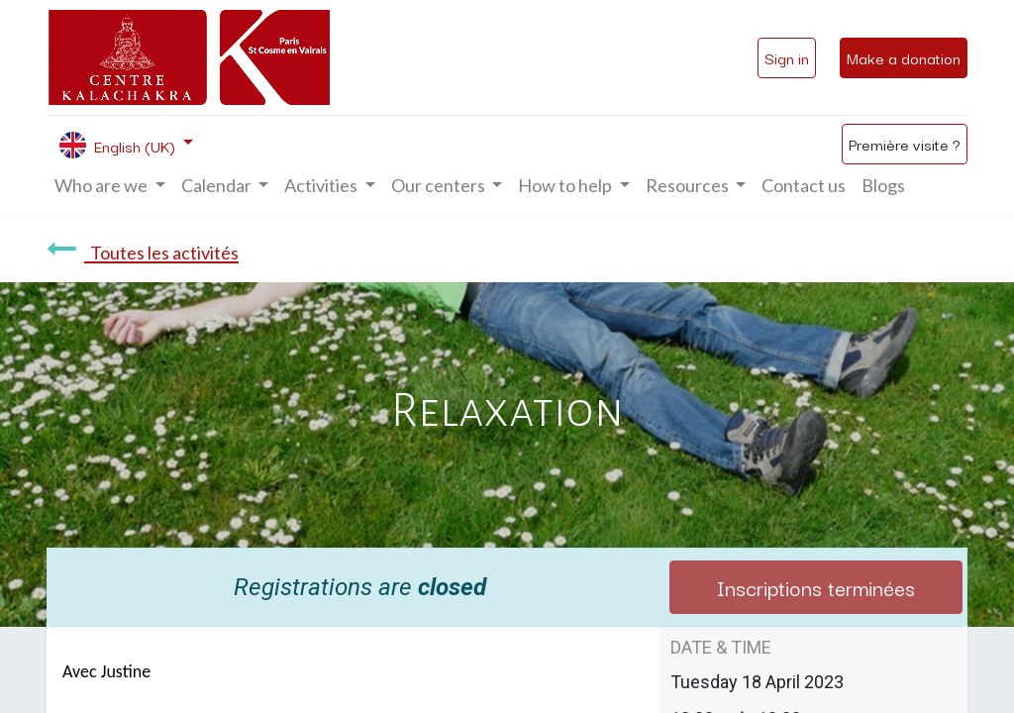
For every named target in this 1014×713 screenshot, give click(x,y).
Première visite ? (905, 143)
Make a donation (904, 57)
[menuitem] (804, 185)
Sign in (786, 57)
